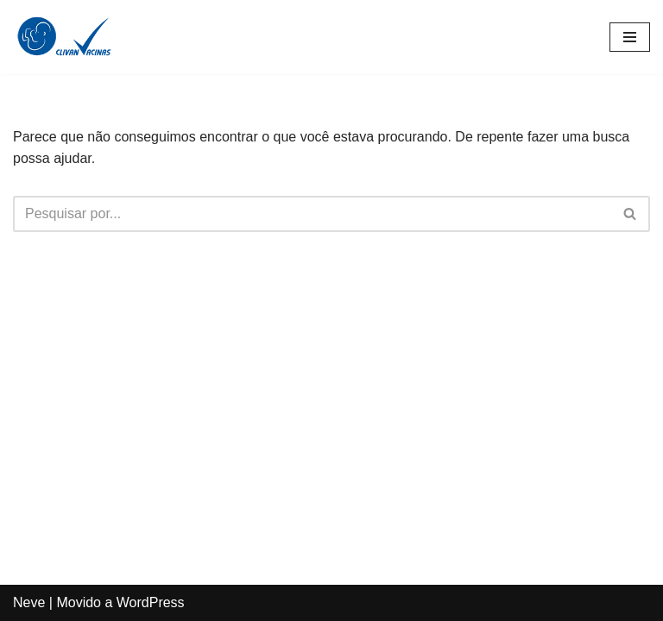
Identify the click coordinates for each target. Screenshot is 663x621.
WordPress (151, 602)
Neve (29, 602)
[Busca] (312, 214)
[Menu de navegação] (629, 37)
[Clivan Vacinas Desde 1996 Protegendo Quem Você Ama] (65, 37)
